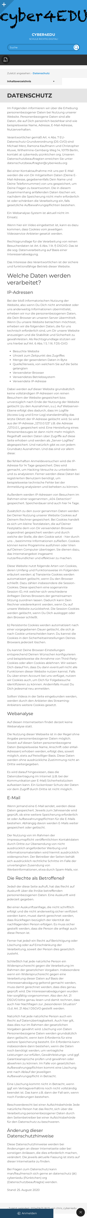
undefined (76, 47)
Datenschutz (41, 73)
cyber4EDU (43, 34)
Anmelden (27, 1213)
